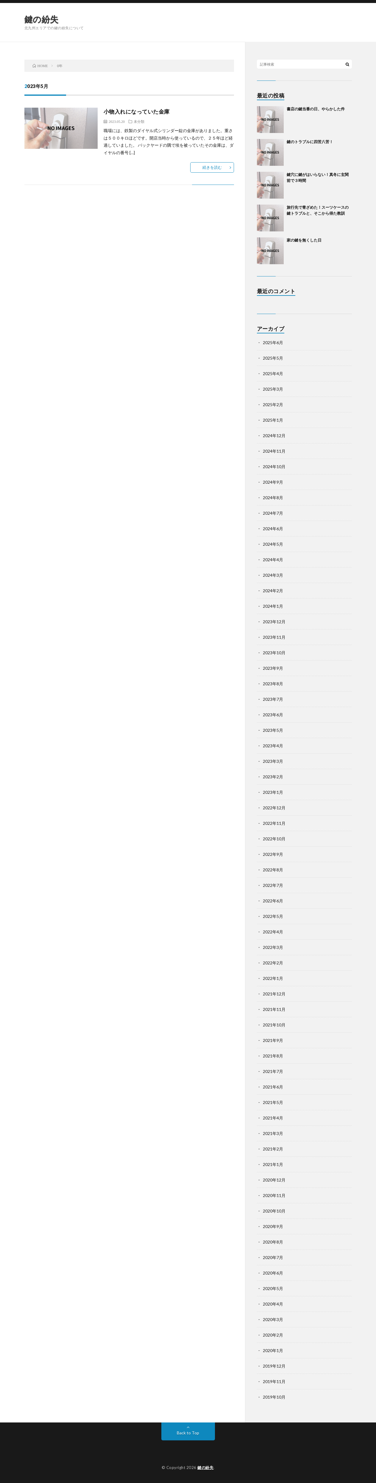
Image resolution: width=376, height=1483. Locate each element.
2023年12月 (274, 621)
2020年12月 (274, 1179)
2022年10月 (274, 838)
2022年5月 (273, 916)
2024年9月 (273, 482)
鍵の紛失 (41, 19)
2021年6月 (273, 1086)
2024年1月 (273, 606)
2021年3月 (273, 1133)
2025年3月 (273, 389)
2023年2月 (273, 776)
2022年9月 (273, 854)
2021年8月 (273, 1055)
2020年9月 (273, 1226)
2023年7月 (273, 699)
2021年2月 (273, 1148)
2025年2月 (273, 404)
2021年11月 (274, 1009)
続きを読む (212, 167)
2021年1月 (273, 1164)
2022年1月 (273, 978)
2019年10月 (274, 1397)
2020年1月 (273, 1350)
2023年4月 (273, 745)
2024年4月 (273, 559)
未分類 (139, 121)
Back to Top (188, 1432)
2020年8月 (273, 1241)
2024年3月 (273, 575)
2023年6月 (273, 714)
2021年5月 (273, 1102)
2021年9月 (273, 1040)
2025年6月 (273, 342)
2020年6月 (273, 1272)
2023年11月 (274, 637)
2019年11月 (274, 1381)
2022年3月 (273, 947)
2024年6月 (273, 528)
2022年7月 (273, 885)
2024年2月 (273, 590)
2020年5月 (273, 1288)
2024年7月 (273, 513)
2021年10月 (274, 1024)
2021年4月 (273, 1117)
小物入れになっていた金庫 (137, 111)
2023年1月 (273, 792)
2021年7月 (273, 1071)
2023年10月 (274, 652)
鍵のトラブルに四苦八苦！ (310, 141)
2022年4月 (273, 931)
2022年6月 (273, 900)
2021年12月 (274, 993)
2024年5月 (273, 544)
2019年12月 (274, 1365)
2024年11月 (274, 451)
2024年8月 (273, 497)
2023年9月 (273, 668)
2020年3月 (273, 1319)
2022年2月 (273, 962)
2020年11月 (274, 1195)
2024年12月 (274, 435)
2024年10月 (274, 466)
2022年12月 (274, 807)
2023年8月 (273, 683)
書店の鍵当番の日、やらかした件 (316, 108)
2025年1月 (273, 420)
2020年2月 (273, 1334)
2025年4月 (273, 373)
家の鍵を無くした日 (304, 240)
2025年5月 (273, 358)
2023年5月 (273, 730)
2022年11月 (274, 823)
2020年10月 (274, 1210)
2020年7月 (273, 1257)
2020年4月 (273, 1303)
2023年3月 (273, 761)
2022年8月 (273, 869)
